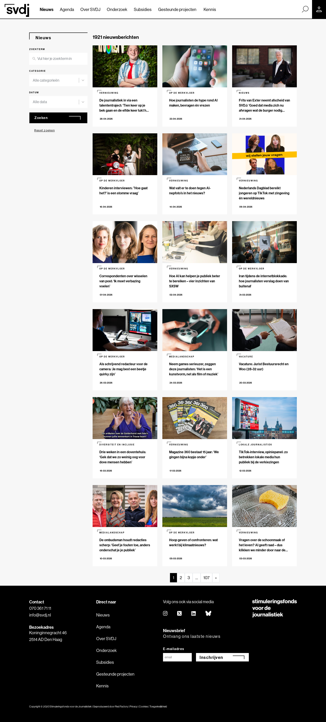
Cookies (143, 706)
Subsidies (143, 9)
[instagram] (165, 613)
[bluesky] (208, 613)
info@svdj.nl (40, 615)
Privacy (133, 706)
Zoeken (41, 118)
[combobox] (56, 80)
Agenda (67, 9)
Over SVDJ (90, 9)
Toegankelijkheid (158, 706)
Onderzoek (117, 9)
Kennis (210, 9)
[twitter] (179, 613)
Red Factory (121, 706)
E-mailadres (173, 649)
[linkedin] (193, 613)
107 (206, 577)
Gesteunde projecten (177, 9)
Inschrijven (211, 657)
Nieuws (46, 9)
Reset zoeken (44, 130)
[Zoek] (305, 9)
